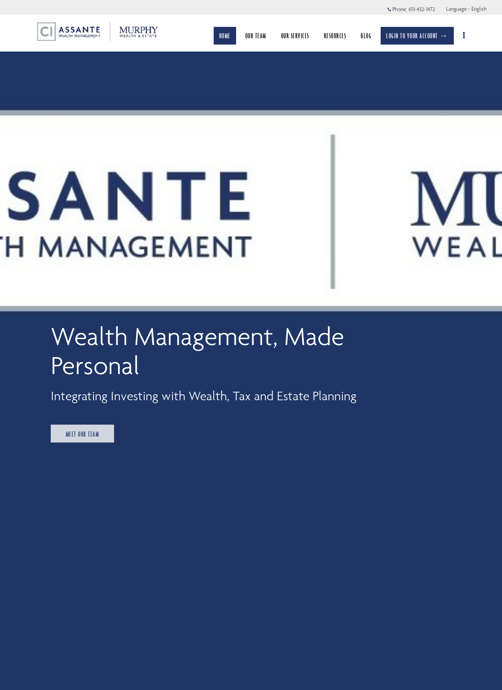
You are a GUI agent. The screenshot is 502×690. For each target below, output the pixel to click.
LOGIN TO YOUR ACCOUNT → (417, 35)
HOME (225, 35)
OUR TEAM (255, 35)
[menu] (464, 36)
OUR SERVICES (295, 35)
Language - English (466, 9)
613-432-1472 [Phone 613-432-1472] (422, 9)
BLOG (366, 35)
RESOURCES (335, 35)
